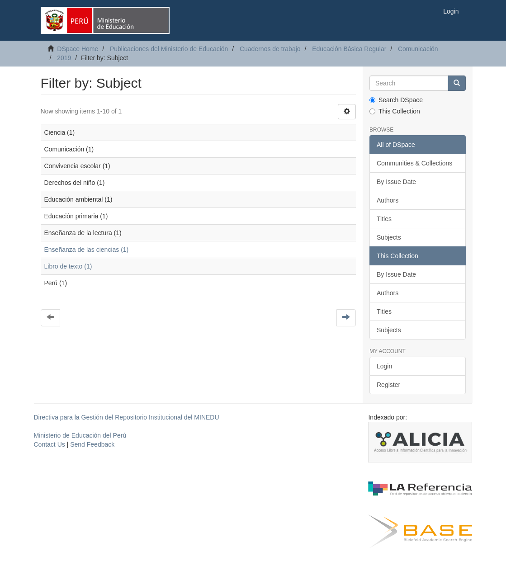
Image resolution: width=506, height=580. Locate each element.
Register (388, 384)
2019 (64, 57)
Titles (384, 218)
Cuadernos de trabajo (270, 48)
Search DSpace (396, 100)
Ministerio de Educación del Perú (80, 435)
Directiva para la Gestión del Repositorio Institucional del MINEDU (126, 417)
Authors (387, 200)
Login (384, 366)
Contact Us (49, 444)
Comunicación (418, 48)
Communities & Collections (414, 163)
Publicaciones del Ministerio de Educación (169, 48)
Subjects (389, 237)
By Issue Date (396, 181)
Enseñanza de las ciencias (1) (86, 249)
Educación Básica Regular (349, 48)
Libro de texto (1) (68, 266)
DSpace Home (77, 48)
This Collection (394, 111)
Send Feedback (92, 444)
